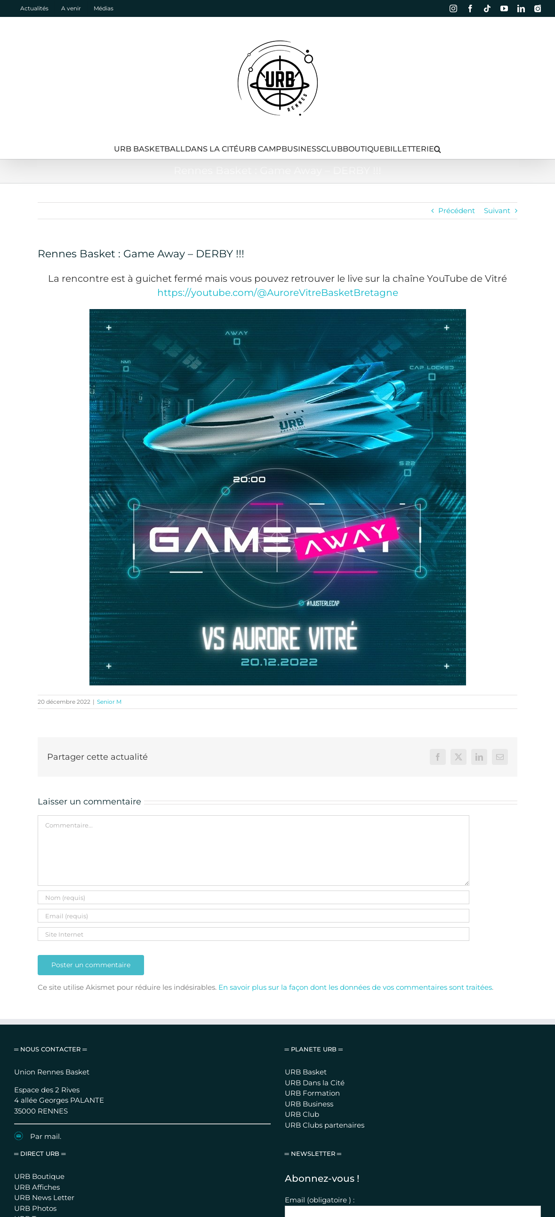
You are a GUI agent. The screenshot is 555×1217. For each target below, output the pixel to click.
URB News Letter (44, 1050)
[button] (437, 149)
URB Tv (27, 1071)
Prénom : (301, 1077)
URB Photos (35, 1061)
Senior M (109, 701)
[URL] (253, 934)
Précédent (456, 210)
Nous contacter (348, 1177)
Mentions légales (298, 1177)
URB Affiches (37, 1040)
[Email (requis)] (253, 916)
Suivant (497, 210)
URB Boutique (39, 1029)
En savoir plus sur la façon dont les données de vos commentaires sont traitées (355, 987)
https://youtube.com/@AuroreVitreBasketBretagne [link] (277, 292)
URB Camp (34, 1082)
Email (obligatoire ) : (319, 1053)
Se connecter (393, 1177)
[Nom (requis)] (253, 897)
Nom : (295, 1101)
